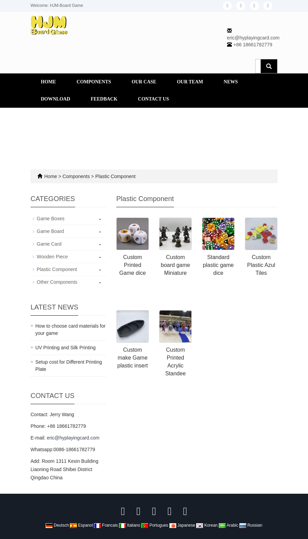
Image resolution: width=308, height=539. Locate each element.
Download (55, 99)
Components (93, 81)
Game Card (49, 244)
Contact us (153, 99)
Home (48, 81)
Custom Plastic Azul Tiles (261, 265)
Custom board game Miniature (175, 265)
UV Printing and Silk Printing (65, 347)
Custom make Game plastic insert (132, 357)
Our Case (144, 81)
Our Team (190, 81)
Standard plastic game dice (218, 265)
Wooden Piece (52, 256)
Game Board (50, 231)
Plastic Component (114, 176)
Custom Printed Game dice (132, 265)
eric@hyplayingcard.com (253, 37)
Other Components (57, 282)
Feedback (104, 99)
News (231, 81)
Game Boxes (50, 218)
